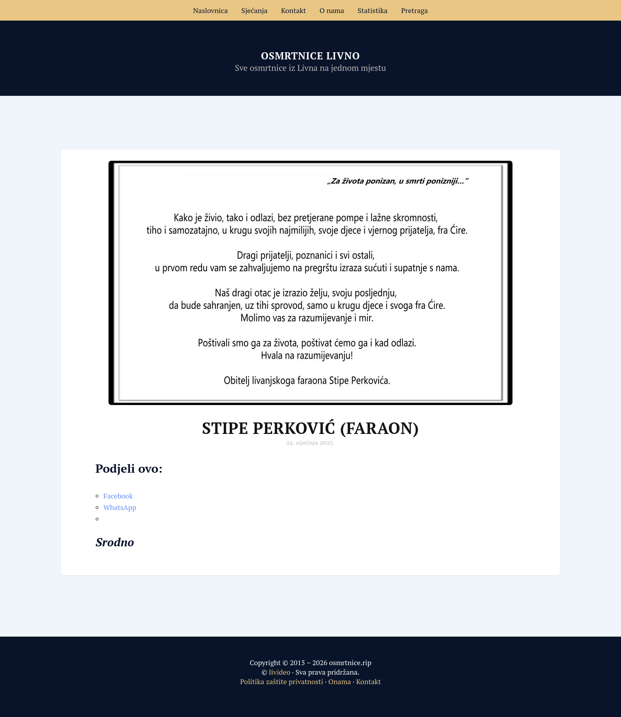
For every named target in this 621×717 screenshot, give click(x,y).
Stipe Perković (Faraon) (310, 427)
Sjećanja (254, 10)
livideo (280, 672)
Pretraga (414, 10)
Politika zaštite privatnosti (281, 681)
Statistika (373, 10)
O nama (332, 10)
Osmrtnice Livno (310, 55)
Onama (339, 681)
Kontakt (293, 10)
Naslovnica (210, 10)
